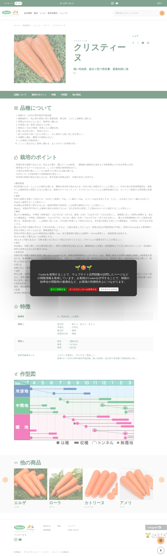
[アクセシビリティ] (160, 550)
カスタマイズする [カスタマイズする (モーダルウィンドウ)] (108, 289)
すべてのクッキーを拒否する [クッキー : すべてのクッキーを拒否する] (83, 289)
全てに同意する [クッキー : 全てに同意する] (58, 289)
